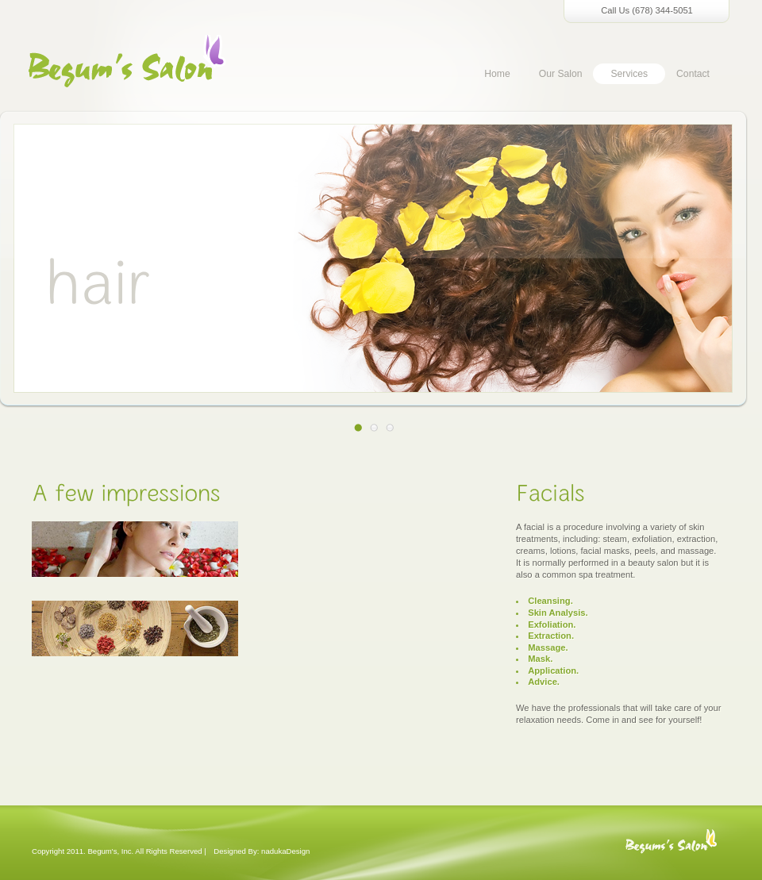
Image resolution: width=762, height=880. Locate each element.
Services (629, 73)
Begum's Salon (670, 849)
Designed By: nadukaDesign (262, 851)
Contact (693, 73)
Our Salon (561, 73)
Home (497, 73)
